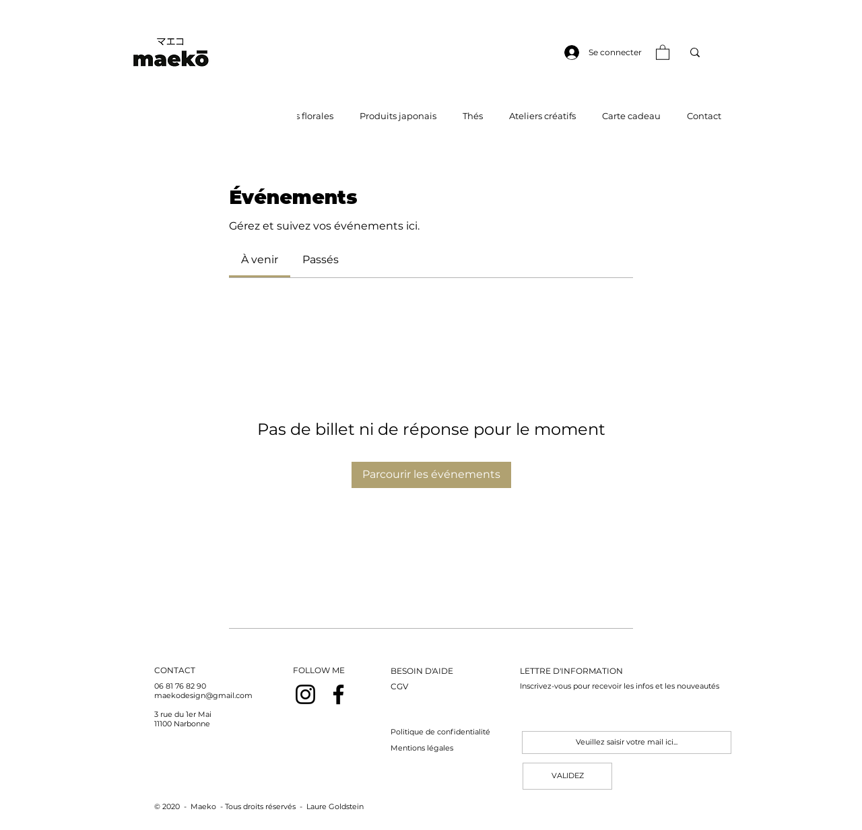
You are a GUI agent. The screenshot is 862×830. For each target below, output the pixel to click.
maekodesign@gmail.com (203, 695)
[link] (259, 259)
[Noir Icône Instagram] (305, 694)
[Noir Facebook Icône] (338, 694)
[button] (662, 52)
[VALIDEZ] (567, 776)
